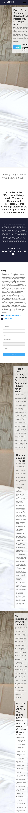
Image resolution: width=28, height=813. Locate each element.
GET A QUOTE (17, 47)
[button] (25, 2)
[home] (7, 2)
